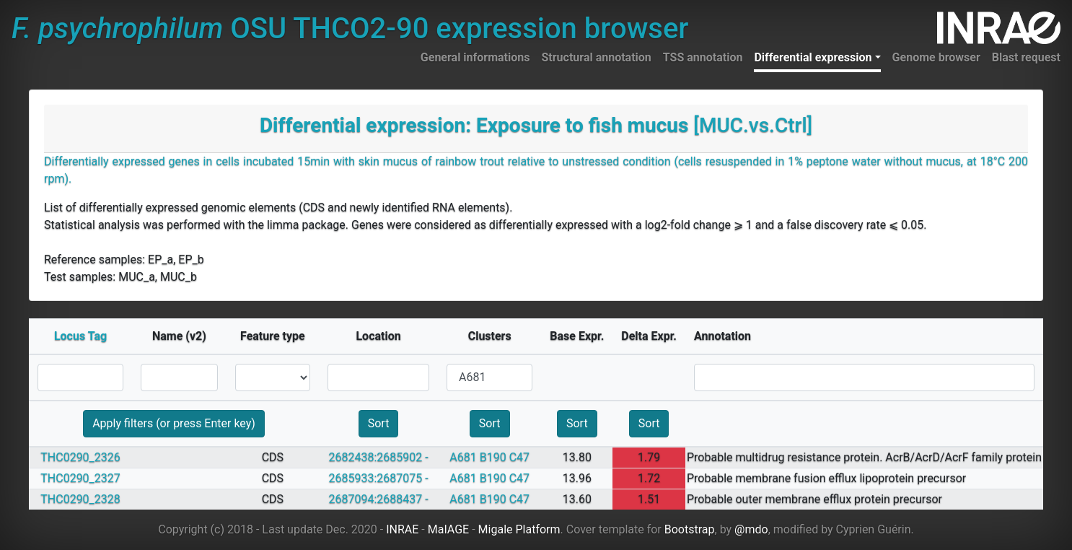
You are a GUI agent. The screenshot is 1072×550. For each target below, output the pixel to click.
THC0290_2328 (80, 499)
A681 (462, 457)
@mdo (751, 529)
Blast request (1026, 57)
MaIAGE (449, 529)
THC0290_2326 (80, 457)
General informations (475, 57)
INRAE (402, 529)
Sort (379, 423)
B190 (493, 457)
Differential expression (812, 57)
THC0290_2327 (80, 478)
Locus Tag (80, 336)
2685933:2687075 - (378, 478)
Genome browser (936, 57)
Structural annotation (596, 57)
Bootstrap (689, 529)
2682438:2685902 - (378, 457)
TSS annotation (703, 57)
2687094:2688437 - (378, 499)
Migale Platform (519, 529)
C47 (519, 457)
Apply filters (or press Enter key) (173, 423)
